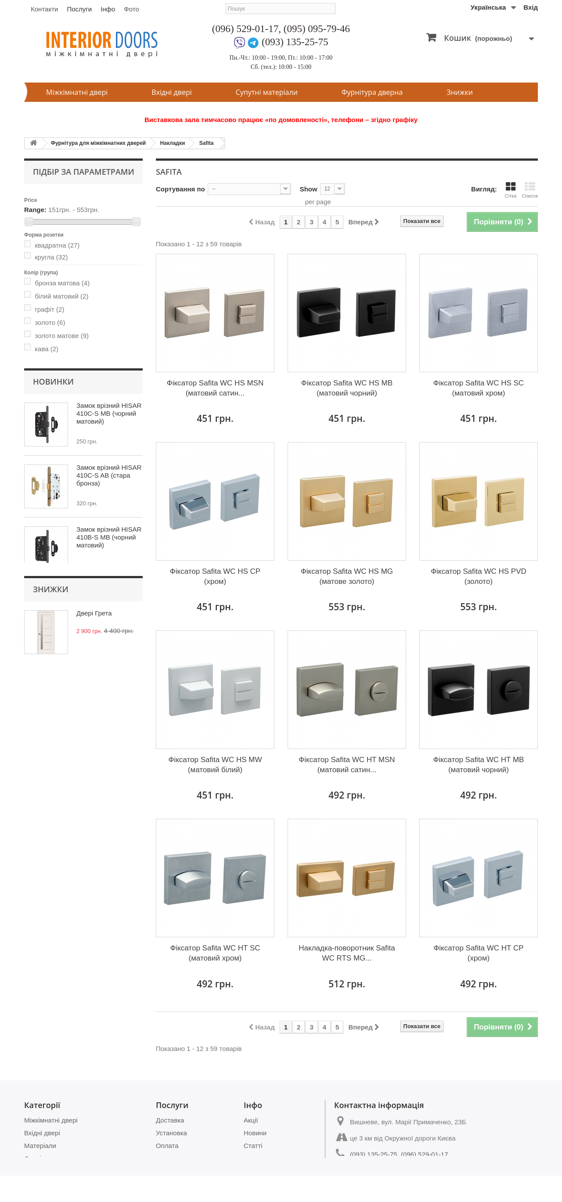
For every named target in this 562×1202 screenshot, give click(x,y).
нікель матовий (64, 359)
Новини (255, 1133)
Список (530, 189)
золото (50, 320)
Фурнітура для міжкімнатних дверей (98, 143)
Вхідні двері (171, 92)
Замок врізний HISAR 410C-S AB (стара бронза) (108, 574)
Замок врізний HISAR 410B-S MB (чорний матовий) (108, 636)
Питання (257, 1158)
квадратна (57, 243)
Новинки (53, 480)
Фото (131, 9)
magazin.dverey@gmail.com (391, 1170)
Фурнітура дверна (372, 92)
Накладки (172, 143)
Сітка (511, 189)
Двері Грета (94, 811)
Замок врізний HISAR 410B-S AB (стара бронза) (108, 698)
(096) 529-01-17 (245, 28)
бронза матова (62, 280)
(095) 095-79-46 (317, 28)
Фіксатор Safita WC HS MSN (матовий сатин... (215, 388)
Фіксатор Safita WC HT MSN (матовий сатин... (347, 765)
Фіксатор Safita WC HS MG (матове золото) (347, 576)
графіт (49, 307)
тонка (48, 420)
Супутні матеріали (267, 92)
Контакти (44, 9)
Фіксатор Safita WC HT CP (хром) (478, 953)
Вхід (530, 7)
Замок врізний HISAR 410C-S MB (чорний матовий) (108, 512)
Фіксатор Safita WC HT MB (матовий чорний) (478, 765)
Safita (206, 143)
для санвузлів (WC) (71, 381)
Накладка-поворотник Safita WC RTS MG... (347, 953)
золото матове (62, 333)
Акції (251, 1120)
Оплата (167, 1145)
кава (46, 346)
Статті (253, 1145)
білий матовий (61, 294)
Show (308, 189)
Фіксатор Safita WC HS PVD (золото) (478, 576)
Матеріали (40, 1145)
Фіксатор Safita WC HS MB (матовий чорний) (347, 388)
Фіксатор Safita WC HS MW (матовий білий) (215, 765)
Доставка (170, 1120)
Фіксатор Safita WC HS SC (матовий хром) (478, 388)
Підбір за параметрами (83, 171)
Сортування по (180, 189)
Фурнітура (39, 1158)
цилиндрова (60, 394)
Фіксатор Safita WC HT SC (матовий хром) (215, 953)
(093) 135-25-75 (295, 41)
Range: (35, 207)
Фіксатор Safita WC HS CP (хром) (215, 576)
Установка (171, 1133)
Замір (164, 1158)
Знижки (460, 92)
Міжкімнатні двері (77, 92)
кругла (51, 255)
